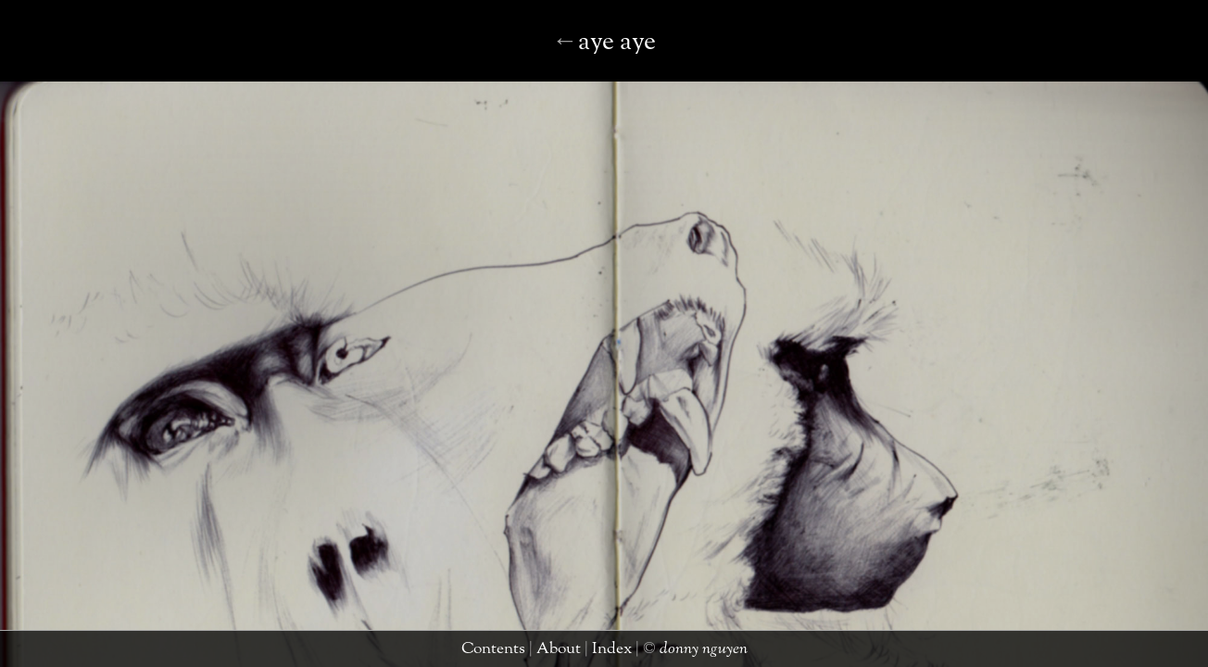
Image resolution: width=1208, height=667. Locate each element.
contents (509, 652)
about (560, 652)
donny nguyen (671, 652)
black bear (597, 59)
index (601, 652)
